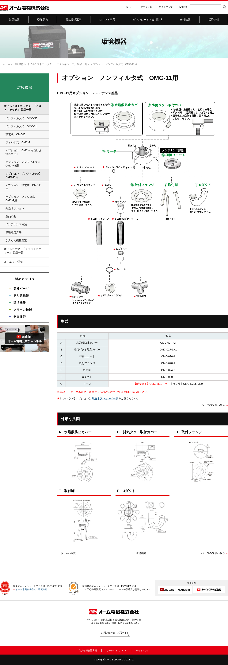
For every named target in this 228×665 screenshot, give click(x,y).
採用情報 (213, 19)
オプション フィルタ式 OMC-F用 (21, 198)
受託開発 (42, 19)
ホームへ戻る (68, 553)
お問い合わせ (97, 632)
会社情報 (185, 19)
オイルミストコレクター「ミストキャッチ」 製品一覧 (57, 64)
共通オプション (15, 208)
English (183, 7)
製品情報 (14, 19)
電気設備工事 (74, 19)
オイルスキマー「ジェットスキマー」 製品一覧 (22, 250)
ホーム (129, 7)
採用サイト (131, 632)
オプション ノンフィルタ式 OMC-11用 (24, 175)
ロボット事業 (107, 19)
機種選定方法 (13, 232)
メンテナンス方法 (16, 224)
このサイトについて (116, 650)
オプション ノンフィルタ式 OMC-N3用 (24, 163)
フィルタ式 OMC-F (18, 142)
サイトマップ (166, 7)
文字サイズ (146, 7)
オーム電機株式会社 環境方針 (31, 589)
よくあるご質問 (13, 261)
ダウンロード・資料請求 (147, 19)
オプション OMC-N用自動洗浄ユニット (23, 152)
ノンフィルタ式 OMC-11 (21, 126)
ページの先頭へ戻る (213, 404)
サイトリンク (143, 650)
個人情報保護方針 (88, 650)
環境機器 (19, 64)
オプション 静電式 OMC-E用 (23, 187)
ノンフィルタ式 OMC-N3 (21, 118)
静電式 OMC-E (15, 134)
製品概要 (11, 216)
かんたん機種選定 (16, 240)
